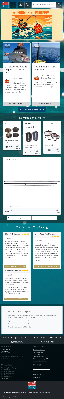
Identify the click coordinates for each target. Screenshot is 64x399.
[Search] (44, 5)
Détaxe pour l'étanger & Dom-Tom (43, 359)
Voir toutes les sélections (18, 322)
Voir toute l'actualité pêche (32, 109)
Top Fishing (6, 392)
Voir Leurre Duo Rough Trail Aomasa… (47, 266)
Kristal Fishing (37, 374)
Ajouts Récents (24, 218)
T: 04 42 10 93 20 (6, 353)
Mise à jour (37, 218)
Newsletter (47, 342)
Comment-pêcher (41, 369)
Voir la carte (4, 378)
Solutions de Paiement (40, 361)
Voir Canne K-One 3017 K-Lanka (15, 266)
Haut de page (10, 338)
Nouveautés (12, 218)
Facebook (55, 338)
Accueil (24, 338)
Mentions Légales (38, 352)
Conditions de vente (39, 350)
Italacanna (36, 371)
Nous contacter (5, 349)
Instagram (17, 342)
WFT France (36, 377)
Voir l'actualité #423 (46, 104)
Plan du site (4, 351)
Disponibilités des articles (40, 356)
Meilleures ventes (49, 218)
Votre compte (38, 338)
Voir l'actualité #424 (16, 104)
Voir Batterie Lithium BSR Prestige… (16, 299)
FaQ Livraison (37, 354)
